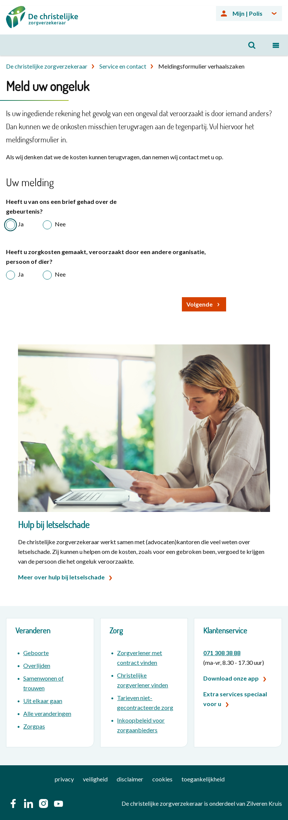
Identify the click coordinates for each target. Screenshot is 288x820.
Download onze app (231, 678)
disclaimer (130, 779)
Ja (21, 223)
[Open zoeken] (252, 44)
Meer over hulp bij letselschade (61, 577)
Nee (60, 223)
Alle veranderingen (47, 713)
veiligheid (95, 779)
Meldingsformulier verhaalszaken (201, 66)
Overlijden (36, 665)
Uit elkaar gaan (42, 700)
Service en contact (122, 66)
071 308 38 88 (221, 652)
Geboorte (36, 652)
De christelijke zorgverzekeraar (46, 66)
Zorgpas (34, 726)
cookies (162, 779)
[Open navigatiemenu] (276, 44)
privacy (64, 779)
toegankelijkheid (203, 779)
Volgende (199, 304)
